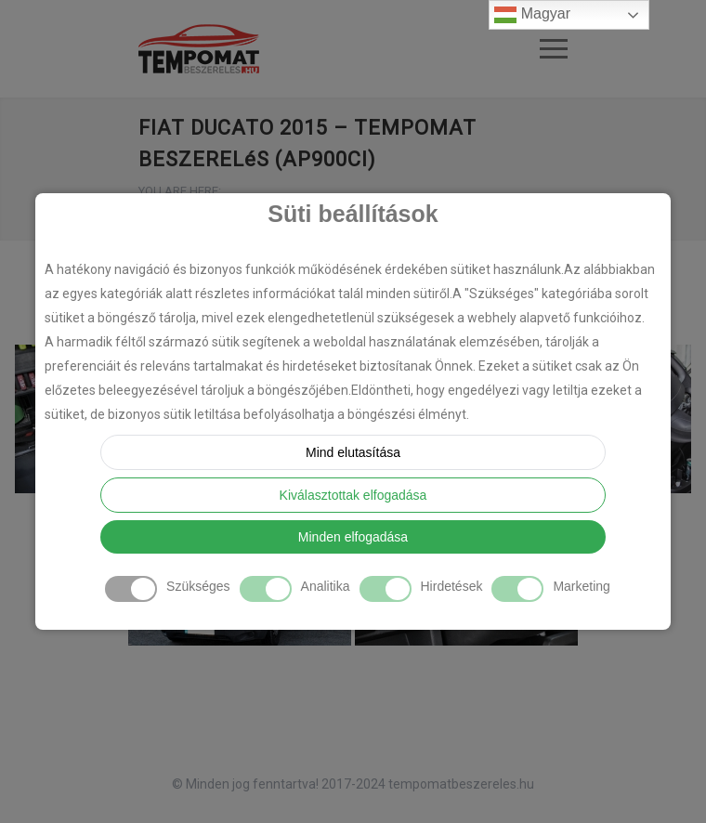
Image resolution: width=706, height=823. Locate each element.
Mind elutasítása (353, 452)
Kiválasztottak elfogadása (353, 495)
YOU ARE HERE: (179, 191)
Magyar (532, 15)
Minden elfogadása (353, 536)
